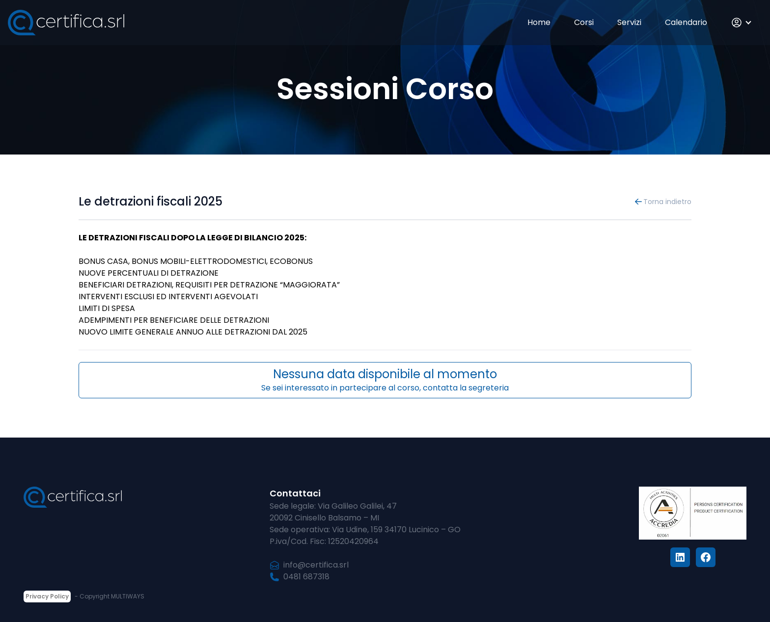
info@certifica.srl (309, 564)
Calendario (686, 22)
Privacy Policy (47, 596)
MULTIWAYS (127, 596)
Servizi (629, 22)
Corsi (584, 22)
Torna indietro (662, 202)
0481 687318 (300, 576)
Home (538, 22)
